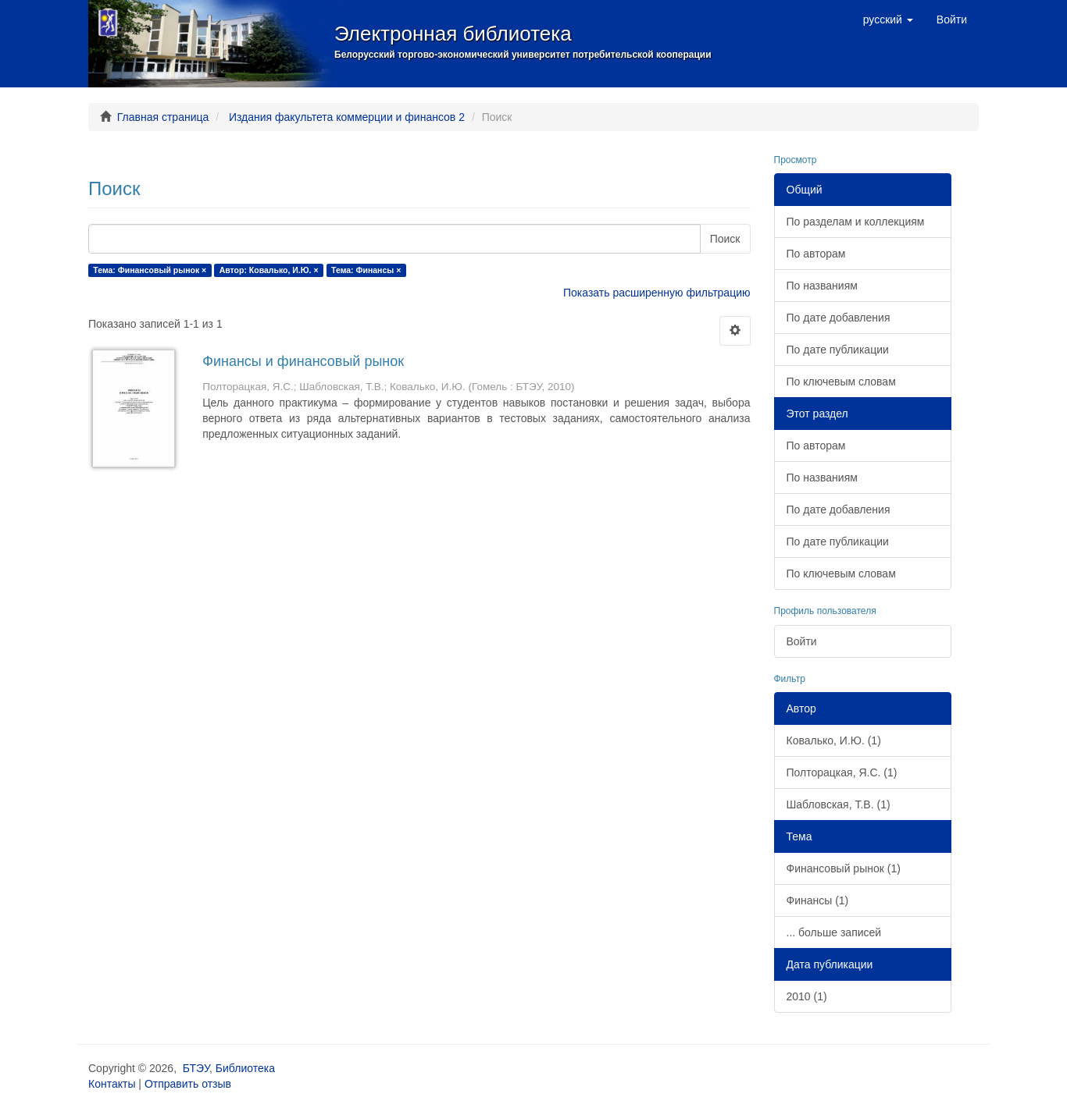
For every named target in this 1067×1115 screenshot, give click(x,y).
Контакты (111, 1084)
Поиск (725, 239)
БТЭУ (196, 1068)
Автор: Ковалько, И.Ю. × (269, 270)
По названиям (822, 285)
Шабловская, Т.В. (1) (838, 804)
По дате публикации (838, 349)
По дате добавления (838, 317)
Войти (802, 641)
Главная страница (163, 117)
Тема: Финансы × (366, 270)
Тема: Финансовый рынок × (149, 270)
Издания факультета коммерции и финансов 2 (347, 117)
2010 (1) (807, 996)
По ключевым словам (841, 381)
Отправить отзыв (188, 1084)
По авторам (816, 253)
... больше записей (834, 932)
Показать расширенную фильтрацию (656, 292)
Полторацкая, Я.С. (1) (842, 772)
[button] (888, 19)
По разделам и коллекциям (856, 221)
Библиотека (245, 1068)
